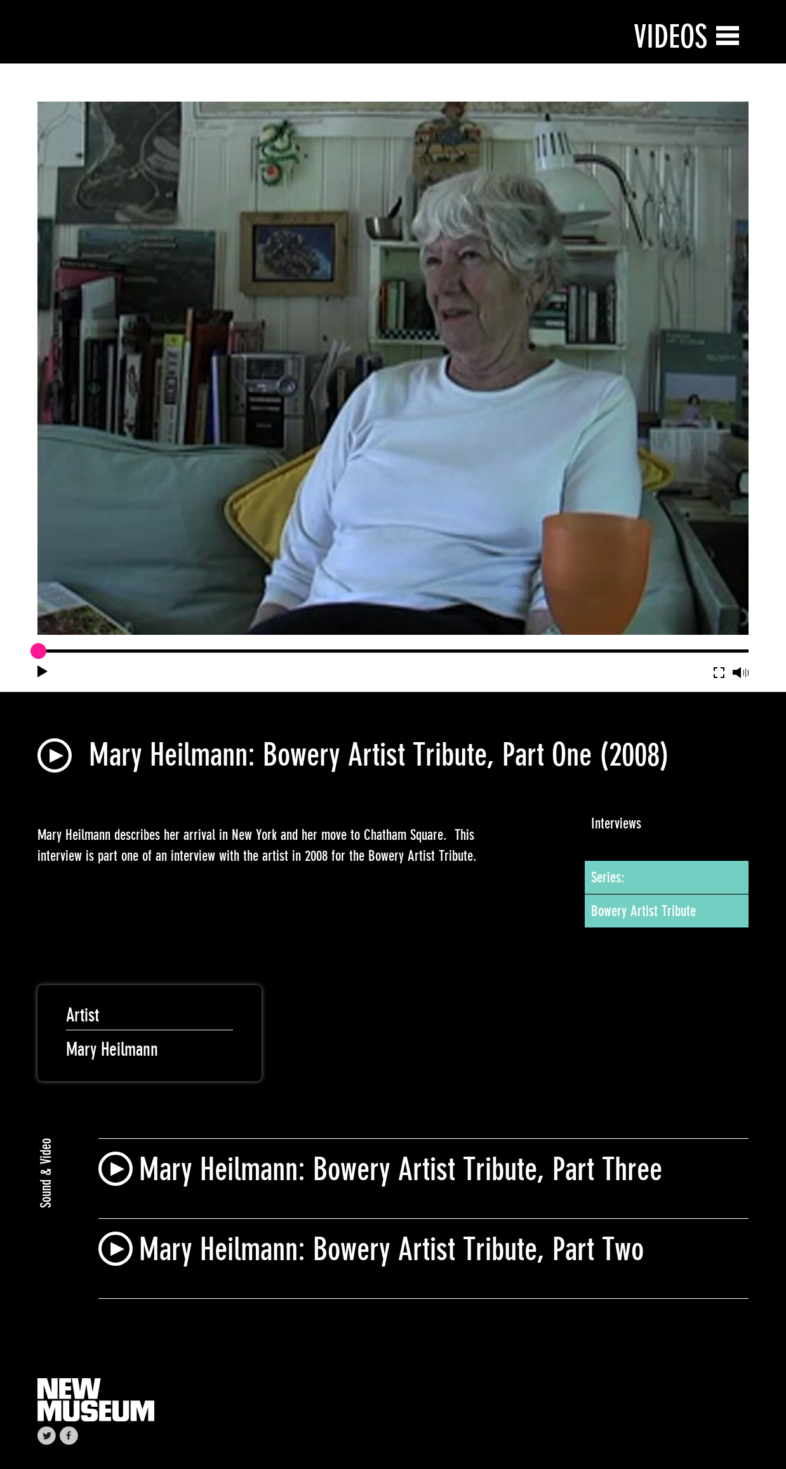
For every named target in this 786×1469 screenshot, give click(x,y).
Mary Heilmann (112, 1049)
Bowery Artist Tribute (643, 911)
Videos (670, 36)
